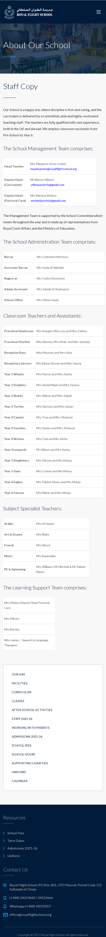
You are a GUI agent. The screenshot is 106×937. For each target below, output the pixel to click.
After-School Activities (32, 710)
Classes (18, 701)
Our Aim (18, 674)
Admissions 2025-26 (27, 736)
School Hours (23, 754)
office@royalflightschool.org (31, 914)
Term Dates (15, 840)
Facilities (19, 683)
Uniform (19, 772)
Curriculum (21, 692)
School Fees (21, 745)
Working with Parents (31, 727)
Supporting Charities (30, 763)
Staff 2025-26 (22, 719)
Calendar (19, 781)
